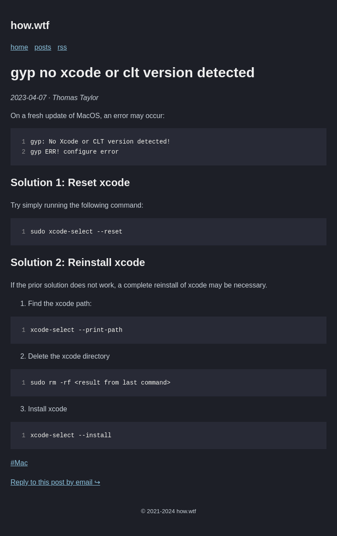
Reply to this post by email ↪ (55, 482)
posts (42, 47)
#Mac (19, 463)
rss (62, 47)
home (19, 47)
